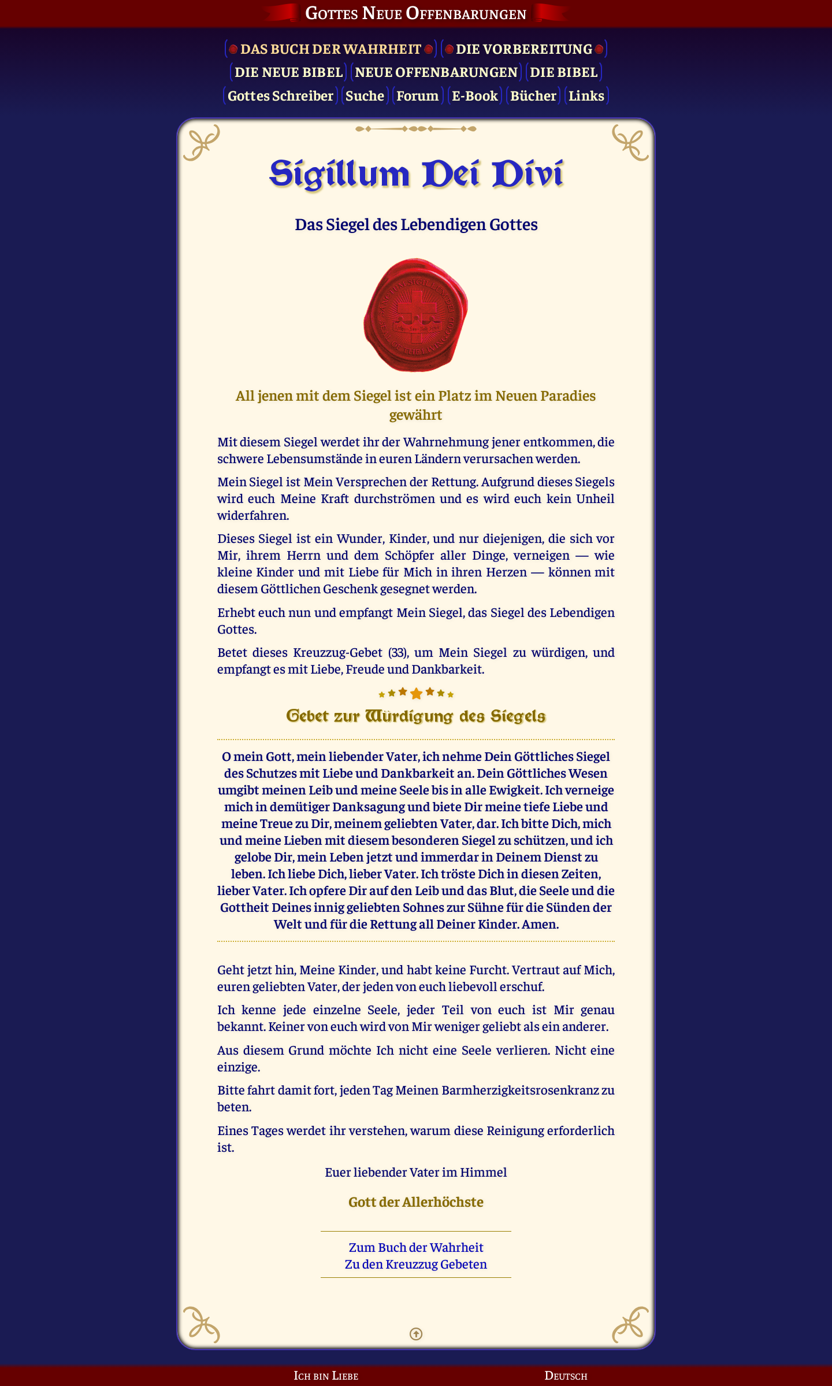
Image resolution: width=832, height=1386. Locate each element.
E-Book (475, 95)
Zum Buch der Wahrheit (416, 1246)
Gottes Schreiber (281, 95)
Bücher (533, 95)
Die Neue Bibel (289, 71)
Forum (417, 95)
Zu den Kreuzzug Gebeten (416, 1263)
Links (586, 95)
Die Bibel (563, 71)
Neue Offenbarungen (436, 71)
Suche (365, 95)
